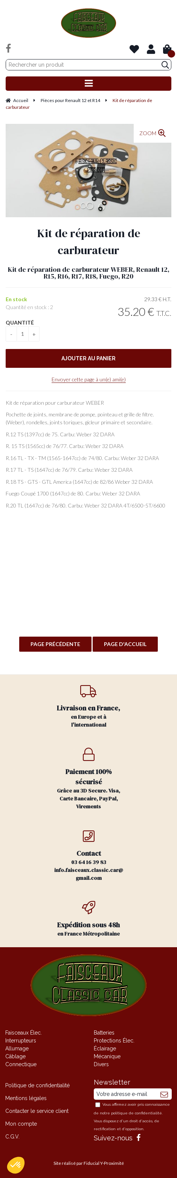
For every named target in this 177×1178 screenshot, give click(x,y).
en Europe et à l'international (89, 706)
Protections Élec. (114, 1041)
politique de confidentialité (136, 1113)
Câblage (15, 1056)
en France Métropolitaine (89, 919)
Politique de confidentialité (37, 1085)
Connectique (21, 1064)
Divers (101, 1064)
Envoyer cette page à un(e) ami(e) (89, 379)
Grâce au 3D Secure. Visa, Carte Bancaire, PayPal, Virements (89, 779)
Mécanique (107, 1056)
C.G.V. (12, 1137)
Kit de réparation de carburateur (88, 242)
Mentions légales (26, 1098)
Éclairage (105, 1048)
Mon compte (21, 1124)
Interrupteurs (20, 1041)
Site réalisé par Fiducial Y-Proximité (88, 1163)
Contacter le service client (37, 1111)
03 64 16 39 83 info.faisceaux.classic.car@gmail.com (89, 855)
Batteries (104, 1033)
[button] (16, 1165)
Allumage (17, 1048)
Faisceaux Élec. (23, 1033)
